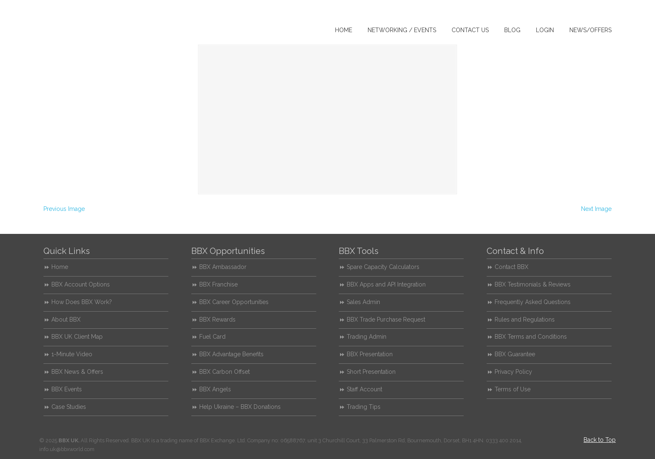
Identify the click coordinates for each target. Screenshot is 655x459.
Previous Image (64, 208)
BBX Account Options (80, 284)
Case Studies (68, 406)
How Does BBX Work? (81, 302)
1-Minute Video (71, 354)
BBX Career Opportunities (234, 302)
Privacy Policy (513, 371)
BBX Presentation (370, 354)
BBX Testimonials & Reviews (533, 284)
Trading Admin (366, 336)
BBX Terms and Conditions (531, 336)
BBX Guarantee (515, 354)
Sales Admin (363, 302)
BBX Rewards (217, 319)
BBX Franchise (218, 284)
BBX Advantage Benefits (231, 354)
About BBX (66, 319)
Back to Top (600, 439)
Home (59, 267)
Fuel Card (212, 336)
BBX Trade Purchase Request (386, 319)
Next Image (596, 208)
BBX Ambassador (222, 267)
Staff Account (364, 389)
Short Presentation (371, 371)
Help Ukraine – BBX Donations (240, 406)
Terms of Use (513, 389)
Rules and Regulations (525, 319)
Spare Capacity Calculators (383, 267)
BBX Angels (215, 389)
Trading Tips (364, 406)
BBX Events (66, 389)
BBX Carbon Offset (224, 371)
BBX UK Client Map (77, 336)
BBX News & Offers (77, 371)
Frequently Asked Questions (533, 302)
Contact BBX (511, 267)
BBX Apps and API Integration (386, 284)
